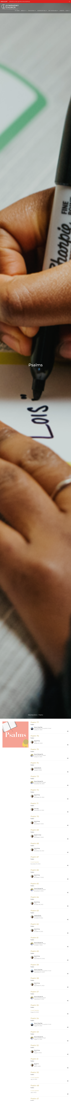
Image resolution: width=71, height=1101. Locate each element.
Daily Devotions (32, 715)
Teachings (32, 10)
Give (68, 10)
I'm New (17, 10)
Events (62, 10)
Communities (42, 10)
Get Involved (53, 10)
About (23, 10)
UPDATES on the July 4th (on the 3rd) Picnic (19, 1)
